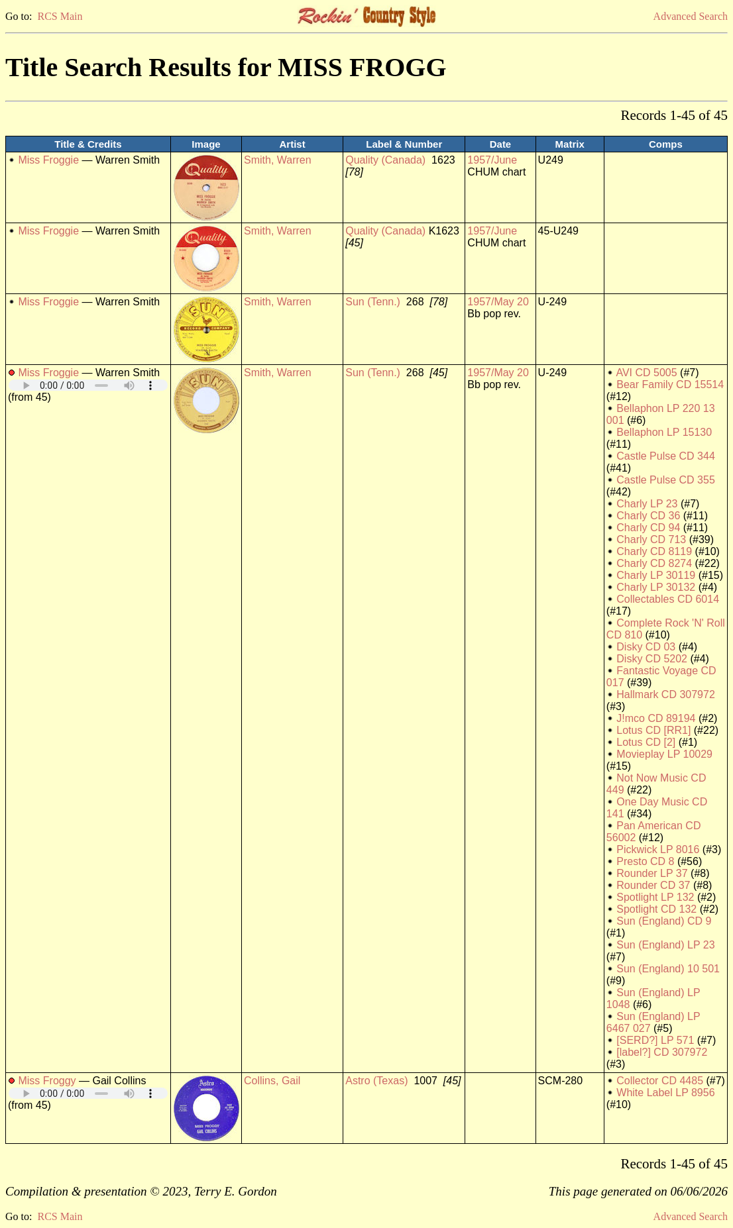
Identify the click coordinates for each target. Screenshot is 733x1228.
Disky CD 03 (645, 646)
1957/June (492, 160)
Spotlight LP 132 (655, 897)
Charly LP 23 (646, 503)
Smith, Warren (277, 160)
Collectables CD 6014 (667, 599)
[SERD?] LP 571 (655, 1040)
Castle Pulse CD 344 (665, 456)
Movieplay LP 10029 (664, 754)
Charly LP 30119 (655, 575)
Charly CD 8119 (654, 551)
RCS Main (59, 16)
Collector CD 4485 (659, 1080)
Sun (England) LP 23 (665, 944)
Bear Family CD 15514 (670, 384)
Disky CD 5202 (651, 658)
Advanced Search (690, 16)
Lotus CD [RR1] (653, 730)
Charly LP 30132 (655, 587)
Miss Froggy (47, 1080)
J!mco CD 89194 (655, 718)
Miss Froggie (48, 160)
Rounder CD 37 (653, 885)
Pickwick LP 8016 (657, 849)
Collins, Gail (272, 1080)
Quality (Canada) (385, 160)
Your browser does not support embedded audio (88, 385)
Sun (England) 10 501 (668, 968)
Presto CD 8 (645, 861)
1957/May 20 (498, 301)
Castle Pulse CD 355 (665, 480)
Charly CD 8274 (654, 563)
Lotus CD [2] (645, 742)
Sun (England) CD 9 (663, 921)
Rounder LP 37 (651, 873)
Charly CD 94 (648, 527)
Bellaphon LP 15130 (664, 432)
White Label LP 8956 (665, 1092)
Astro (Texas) (376, 1080)
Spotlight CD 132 (656, 909)
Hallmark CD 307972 (665, 694)
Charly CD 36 (648, 515)
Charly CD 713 (651, 539)
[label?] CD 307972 (661, 1052)
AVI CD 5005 (646, 372)
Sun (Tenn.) (372, 301)
